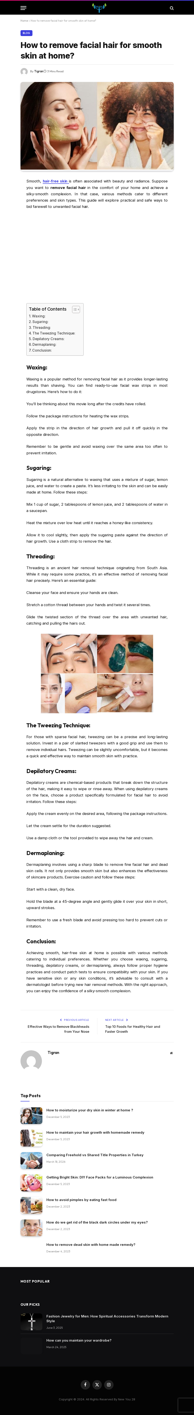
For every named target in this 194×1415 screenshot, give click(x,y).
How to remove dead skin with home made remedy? (90, 1244)
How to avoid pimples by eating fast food (81, 1199)
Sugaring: (40, 322)
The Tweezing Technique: (53, 333)
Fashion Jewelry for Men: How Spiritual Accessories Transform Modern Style (107, 1318)
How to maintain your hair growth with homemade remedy (95, 1132)
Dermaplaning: (44, 344)
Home (24, 20)
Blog (26, 33)
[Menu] (23, 8)
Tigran (38, 71)
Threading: (42, 327)
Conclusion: (42, 350)
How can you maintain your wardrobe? (79, 1340)
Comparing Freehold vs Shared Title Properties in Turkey (95, 1155)
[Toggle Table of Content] (74, 309)
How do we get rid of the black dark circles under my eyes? (97, 1222)
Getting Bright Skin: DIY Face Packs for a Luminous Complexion (99, 1177)
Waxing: (38, 316)
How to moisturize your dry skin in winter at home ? (89, 1110)
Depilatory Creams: (49, 339)
